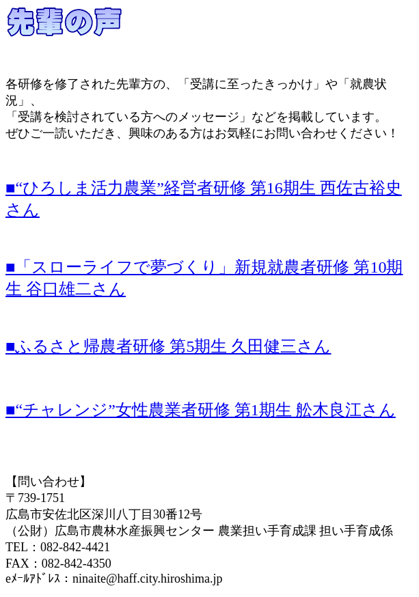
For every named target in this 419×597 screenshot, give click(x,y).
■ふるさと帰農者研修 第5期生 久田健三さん (168, 346)
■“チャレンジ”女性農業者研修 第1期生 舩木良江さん (200, 410)
